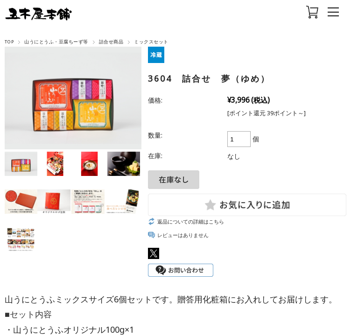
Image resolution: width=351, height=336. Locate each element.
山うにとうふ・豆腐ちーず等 (56, 42)
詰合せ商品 (111, 42)
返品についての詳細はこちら (190, 221)
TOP (9, 42)
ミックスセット (151, 42)
